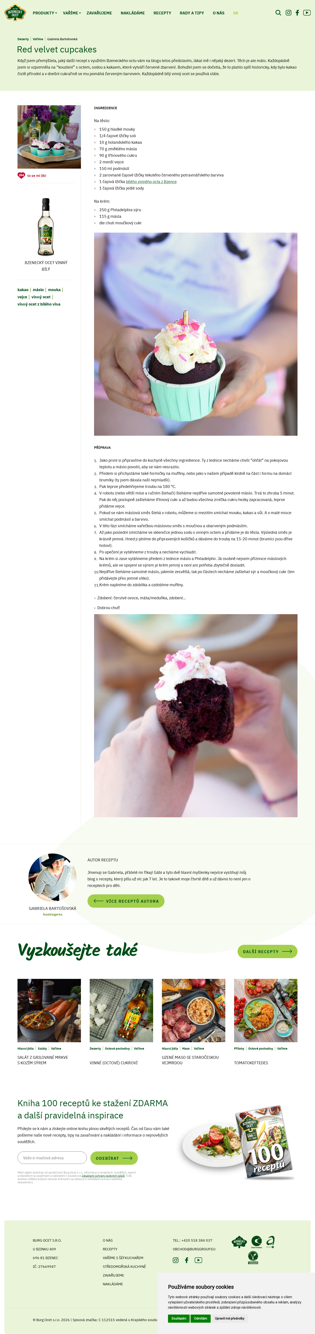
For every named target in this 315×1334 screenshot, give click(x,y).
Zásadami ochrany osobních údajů (103, 1175)
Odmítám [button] (200, 1318)
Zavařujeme (99, 13)
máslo (38, 289)
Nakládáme (133, 13)
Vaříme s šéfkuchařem (123, 1257)
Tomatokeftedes (251, 1062)
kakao (23, 289)
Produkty (43, 13)
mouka (54, 289)
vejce (22, 296)
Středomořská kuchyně (124, 1266)
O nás (108, 1240)
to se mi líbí (36, 175)
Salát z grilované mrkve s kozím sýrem (43, 1059)
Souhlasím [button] (179, 1318)
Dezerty (23, 39)
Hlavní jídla (26, 1048)
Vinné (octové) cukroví (114, 1062)
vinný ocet (41, 296)
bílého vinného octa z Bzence (151, 181)
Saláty (42, 1048)
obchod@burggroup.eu (194, 1248)
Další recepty (261, 951)
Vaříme (70, 13)
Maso (186, 1048)
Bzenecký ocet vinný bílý (46, 232)
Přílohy (239, 1048)
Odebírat (107, 1158)
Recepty (162, 13)
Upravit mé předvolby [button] (229, 1318)
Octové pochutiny (117, 1048)
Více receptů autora (132, 901)
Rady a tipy (192, 13)
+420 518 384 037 (196, 1240)
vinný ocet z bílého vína (39, 304)
